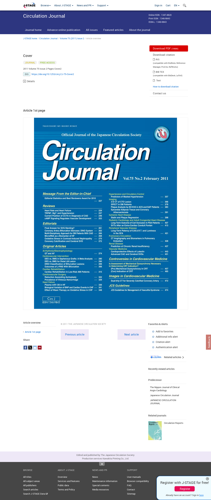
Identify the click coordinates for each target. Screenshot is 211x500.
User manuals (134, 476)
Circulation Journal (48, 38)
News (95, 476)
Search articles (30, 489)
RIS (157, 59)
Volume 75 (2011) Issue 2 (72, 38)
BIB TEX (160, 71)
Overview (62, 476)
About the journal (139, 30)
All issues (92, 30)
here (201, 495)
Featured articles (113, 30)
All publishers (29, 485)
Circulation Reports (173, 422)
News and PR (85, 5)
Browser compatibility (138, 481)
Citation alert (163, 342)
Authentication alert (167, 347)
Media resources (100, 489)
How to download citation (166, 86)
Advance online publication (63, 30)
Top (102, 464)
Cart (168, 5)
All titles (27, 476)
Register (185, 489)
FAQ (129, 485)
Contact (131, 489)
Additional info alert (167, 336)
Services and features (69, 481)
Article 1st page (33, 331)
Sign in (158, 5)
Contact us (159, 93)
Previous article (74, 334)
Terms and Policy (66, 489)
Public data (63, 485)
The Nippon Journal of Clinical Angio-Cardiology (164, 389)
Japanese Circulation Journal (164, 395)
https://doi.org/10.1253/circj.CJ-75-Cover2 (53, 74)
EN (176, 5)
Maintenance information (104, 481)
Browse (46, 5)
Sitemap (131, 493)
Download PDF (165, 48)
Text (158, 80)
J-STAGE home (30, 38)
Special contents (100, 485)
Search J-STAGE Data (35, 493)
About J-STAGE (63, 5)
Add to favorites (164, 331)
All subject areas (31, 481)
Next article (131, 334)
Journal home (33, 30)
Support (102, 5)
